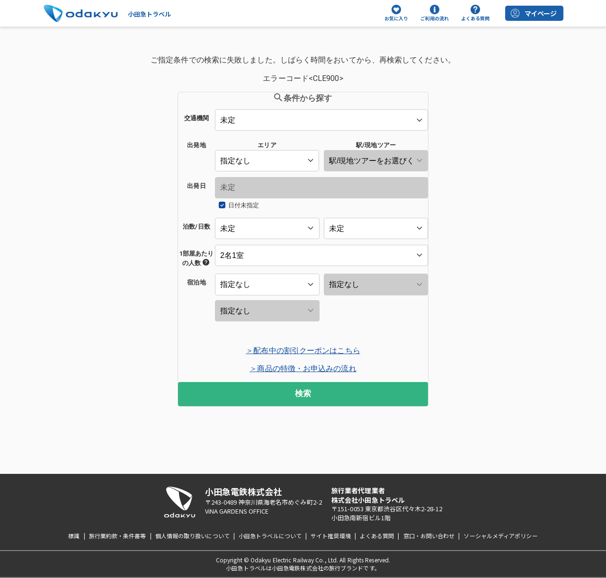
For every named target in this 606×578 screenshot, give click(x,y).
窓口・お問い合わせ (429, 536)
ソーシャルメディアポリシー (500, 536)
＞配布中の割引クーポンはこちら (303, 350)
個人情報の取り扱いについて (192, 536)
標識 (74, 536)
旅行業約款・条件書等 (117, 536)
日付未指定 (243, 205)
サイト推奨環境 (331, 536)
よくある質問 (377, 536)
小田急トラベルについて (270, 536)
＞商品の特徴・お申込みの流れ (303, 368)
